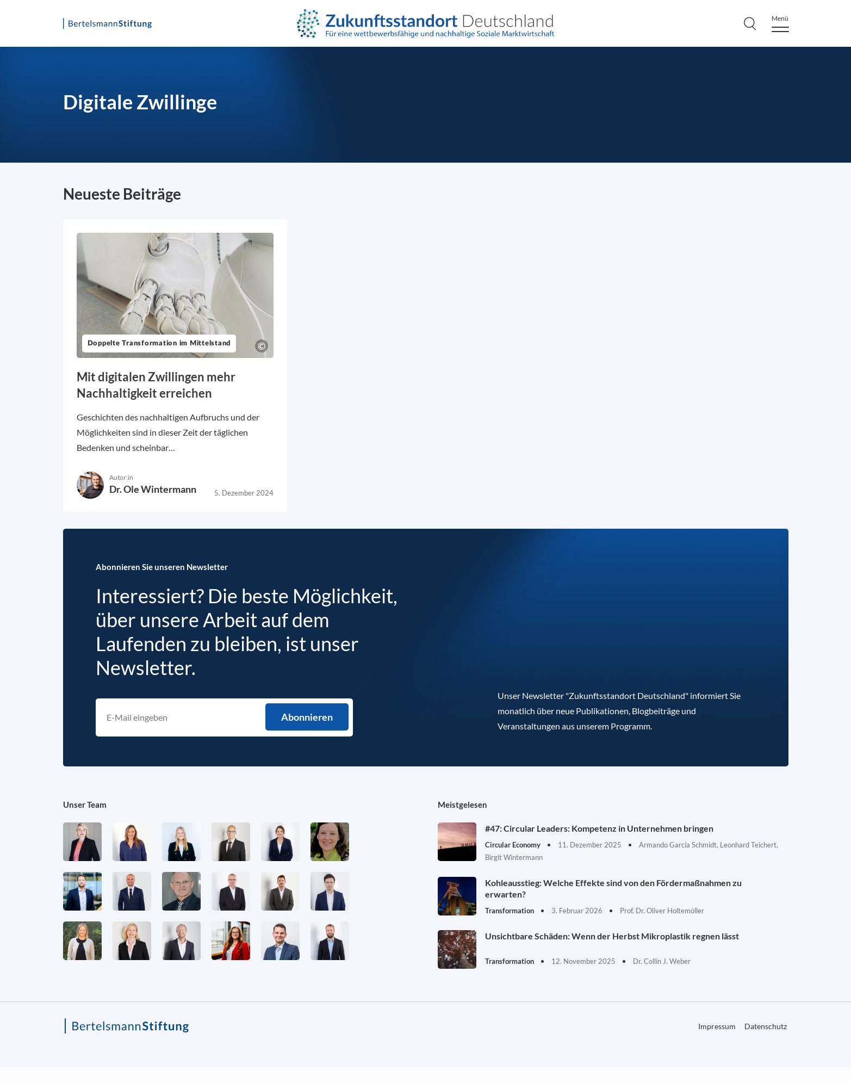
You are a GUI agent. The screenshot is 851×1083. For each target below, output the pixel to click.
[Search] (750, 23)
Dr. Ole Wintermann (152, 489)
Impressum (717, 1026)
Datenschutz (765, 1026)
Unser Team (85, 804)
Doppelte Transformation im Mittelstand (159, 343)
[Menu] (780, 23)
